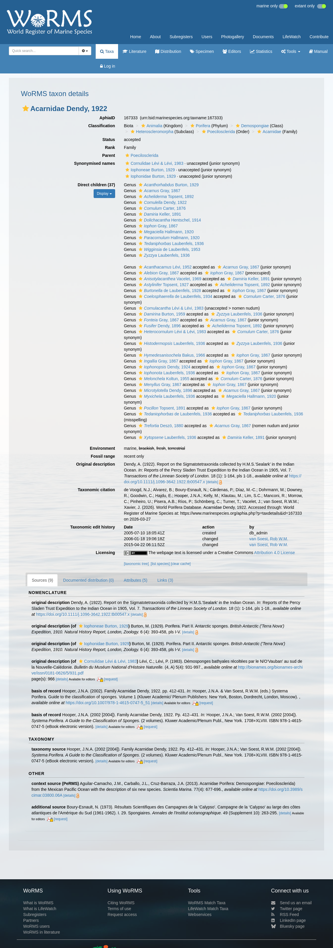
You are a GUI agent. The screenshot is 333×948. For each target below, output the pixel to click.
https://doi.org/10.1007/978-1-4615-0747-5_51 (108, 702)
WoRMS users (36, 926)
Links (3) (165, 580)
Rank (110, 147)
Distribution (168, 51)
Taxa (107, 51)
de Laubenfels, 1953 (168, 249)
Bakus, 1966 (171, 355)
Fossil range (103, 456)
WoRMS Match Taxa (206, 902)
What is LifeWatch (39, 908)
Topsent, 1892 (165, 196)
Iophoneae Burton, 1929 (149, 169)
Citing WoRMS (121, 902)
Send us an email (291, 902)
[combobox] (44, 50)
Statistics (261, 51)
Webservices (199, 914)
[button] (25, 108)
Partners (31, 920)
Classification (101, 125)
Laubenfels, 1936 (170, 243)
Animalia (151, 125)
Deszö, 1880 (160, 425)
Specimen (202, 51)
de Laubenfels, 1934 (174, 296)
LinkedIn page (288, 920)
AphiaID (107, 117)
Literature (134, 51)
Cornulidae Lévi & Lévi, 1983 (153, 163)
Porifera (199, 125)
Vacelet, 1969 (169, 278)
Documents (263, 36)
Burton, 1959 (161, 314)
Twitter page (286, 908)
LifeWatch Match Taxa (208, 908)
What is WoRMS (38, 902)
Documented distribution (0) (88, 580)
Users (206, 36)
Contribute (319, 36)
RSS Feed (285, 914)
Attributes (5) (135, 580)
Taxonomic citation (96, 489)
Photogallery (232, 36)
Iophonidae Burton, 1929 (150, 176)
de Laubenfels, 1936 (174, 414)
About (155, 36)
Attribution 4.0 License (274, 552)
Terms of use (119, 908)
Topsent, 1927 (163, 284)
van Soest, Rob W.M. (268, 538)
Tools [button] (290, 51)
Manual (318, 51)
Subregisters (181, 36)
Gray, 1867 (158, 190)
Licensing (105, 552)
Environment (102, 448)
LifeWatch (292, 36)
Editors (232, 51)
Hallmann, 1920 (165, 231)
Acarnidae (268, 131)
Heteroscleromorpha (151, 131)
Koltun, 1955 (163, 378)
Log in (107, 66)
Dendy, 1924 (163, 367)
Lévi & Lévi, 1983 (170, 308)
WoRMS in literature (41, 932)
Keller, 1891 (159, 214)
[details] (212, 482)
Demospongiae (251, 125)
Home (135, 36)
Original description (95, 464)
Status (108, 139)
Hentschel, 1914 (169, 220)
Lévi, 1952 (164, 267)
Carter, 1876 (161, 208)
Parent (108, 155)
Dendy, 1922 (162, 202)
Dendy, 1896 (159, 325)
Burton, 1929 (168, 184)
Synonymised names (94, 163)
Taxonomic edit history (92, 527)
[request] (110, 679)
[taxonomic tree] (136, 564)
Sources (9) (42, 580)
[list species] (160, 564)
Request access (122, 914)
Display (104, 194)
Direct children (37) (96, 184)
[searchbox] (43, 51)
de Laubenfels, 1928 (169, 290)
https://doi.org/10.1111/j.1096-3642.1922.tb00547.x (83, 614)
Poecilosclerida (218, 131)
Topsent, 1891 (161, 408)
